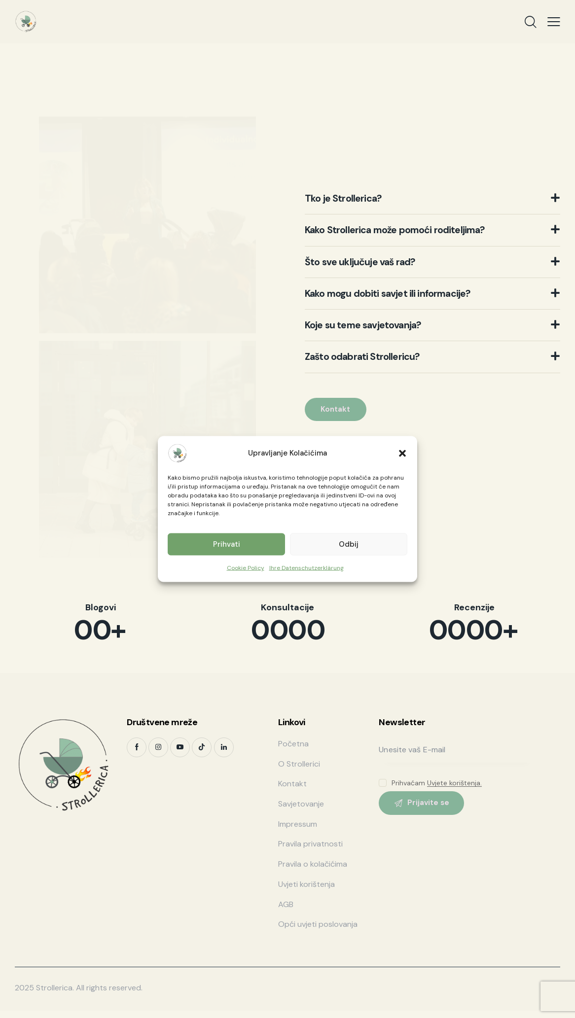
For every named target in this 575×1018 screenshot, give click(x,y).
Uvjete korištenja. (454, 783)
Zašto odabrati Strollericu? (373, 361)
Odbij (349, 544)
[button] (402, 453)
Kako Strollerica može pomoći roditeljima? (413, 226)
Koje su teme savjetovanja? (374, 328)
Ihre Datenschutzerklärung (306, 567)
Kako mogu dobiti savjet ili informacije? (404, 294)
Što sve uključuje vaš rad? (370, 260)
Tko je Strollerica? (351, 192)
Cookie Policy (245, 567)
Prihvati (226, 544)
